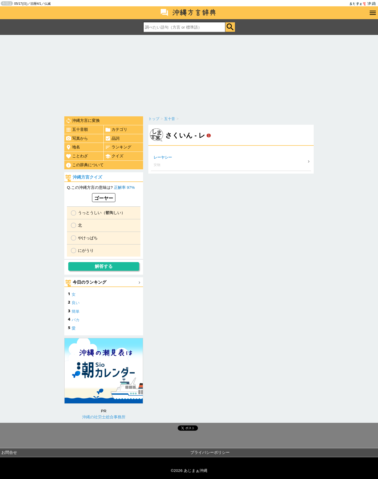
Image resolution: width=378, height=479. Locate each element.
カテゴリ (116, 130)
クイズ (114, 156)
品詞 (112, 138)
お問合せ (9, 452)
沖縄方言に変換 (83, 121)
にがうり (86, 250)
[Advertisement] (189, 74)
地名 (73, 147)
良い (76, 302)
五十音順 (77, 130)
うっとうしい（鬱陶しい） (101, 212)
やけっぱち (88, 238)
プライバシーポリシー (210, 452)
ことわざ (77, 156)
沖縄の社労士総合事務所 (103, 417)
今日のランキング (89, 282)
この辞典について (85, 165)
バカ (76, 319)
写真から (77, 138)
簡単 (76, 311)
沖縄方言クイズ (87, 177)
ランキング (118, 147)
